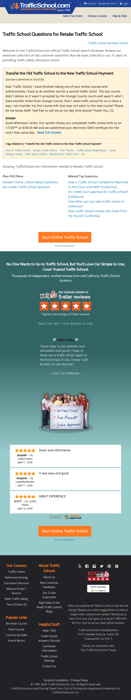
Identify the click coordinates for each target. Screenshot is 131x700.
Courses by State (16, 635)
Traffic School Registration (91, 150)
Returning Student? (65, 245)
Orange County (14, 154)
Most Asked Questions (42, 182)
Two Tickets (67, 150)
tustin (112, 150)
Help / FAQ (49, 630)
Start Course (16, 629)
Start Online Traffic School (65, 237)
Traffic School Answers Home (108, 43)
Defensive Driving (16, 577)
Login (124, 3)
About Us (49, 577)
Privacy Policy (79, 680)
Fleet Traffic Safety (16, 599)
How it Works (16, 640)
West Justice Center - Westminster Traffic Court (52, 154)
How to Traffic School (17, 150)
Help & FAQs (119, 16)
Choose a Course (97, 16)
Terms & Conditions (56, 680)
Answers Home (13, 182)
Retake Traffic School (45, 150)
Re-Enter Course (16, 623)
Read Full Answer (49, 132)
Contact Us (49, 666)
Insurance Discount (16, 583)
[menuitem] (72, 16)
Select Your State (72, 16)
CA (83, 154)
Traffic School (16, 572)
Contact (90, 3)
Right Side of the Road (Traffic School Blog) (49, 607)
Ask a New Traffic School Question (26, 187)
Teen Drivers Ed (16, 604)
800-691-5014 (108, 3)
